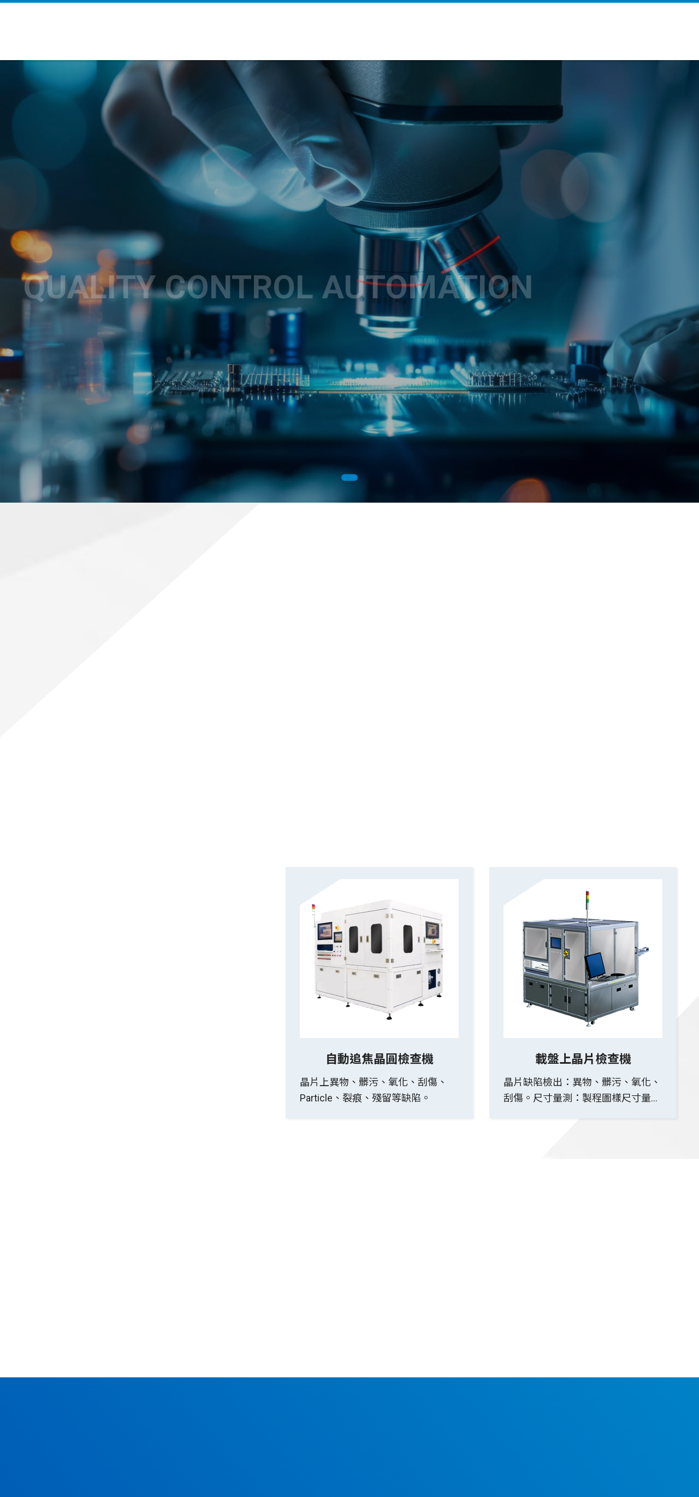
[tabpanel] (349, 281)
